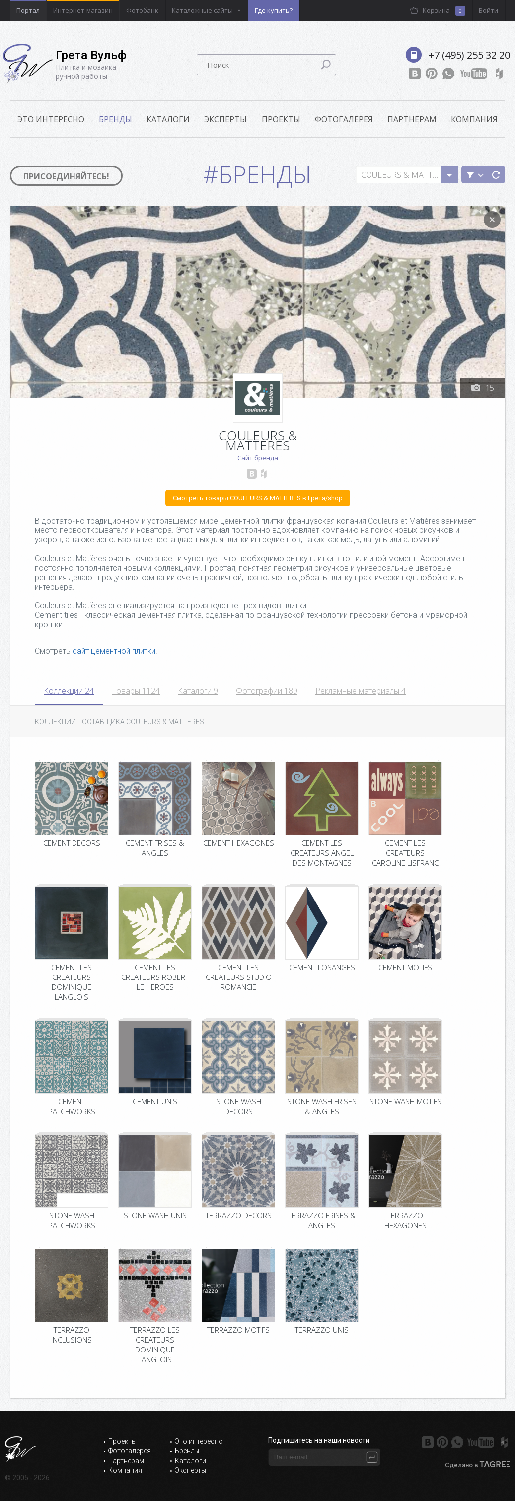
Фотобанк (142, 10)
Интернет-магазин (83, 10)
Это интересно (199, 1441)
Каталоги (168, 119)
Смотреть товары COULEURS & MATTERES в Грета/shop (258, 498)
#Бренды (257, 174)
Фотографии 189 (266, 690)
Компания (474, 119)
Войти (488, 10)
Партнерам (412, 119)
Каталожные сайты (202, 10)
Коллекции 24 (69, 690)
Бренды (115, 119)
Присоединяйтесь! (66, 176)
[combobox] (407, 174)
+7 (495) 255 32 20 (469, 55)
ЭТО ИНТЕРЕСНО (50, 119)
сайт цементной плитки (114, 651)
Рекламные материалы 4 (360, 690)
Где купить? (274, 10)
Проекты (281, 119)
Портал (28, 10)
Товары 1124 (136, 690)
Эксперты (225, 119)
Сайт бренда (257, 457)
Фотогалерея (344, 119)
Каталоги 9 (198, 690)
